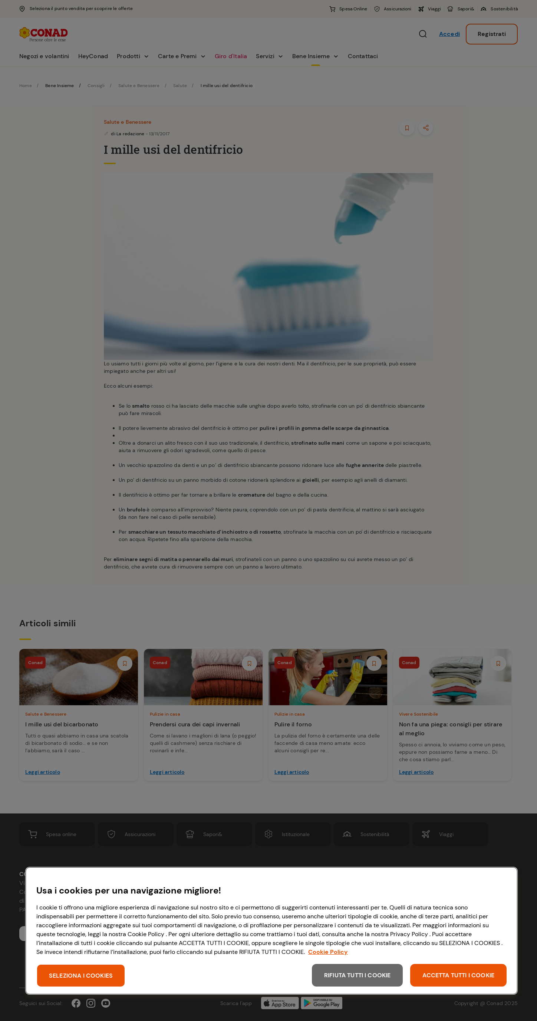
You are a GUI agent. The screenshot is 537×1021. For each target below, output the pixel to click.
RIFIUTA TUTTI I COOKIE (357, 975)
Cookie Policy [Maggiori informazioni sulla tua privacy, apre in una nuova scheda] (328, 952)
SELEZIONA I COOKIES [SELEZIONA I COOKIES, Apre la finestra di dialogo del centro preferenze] (81, 975)
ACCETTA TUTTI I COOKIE (458, 975)
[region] (271, 931)
